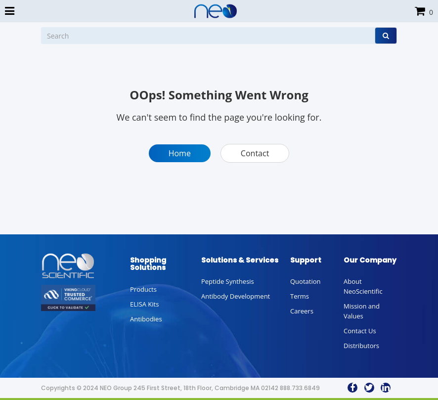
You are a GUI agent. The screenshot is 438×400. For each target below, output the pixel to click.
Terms (299, 296)
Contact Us (360, 330)
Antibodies (146, 318)
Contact (255, 153)
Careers (301, 311)
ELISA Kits (144, 304)
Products (143, 289)
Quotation (305, 281)
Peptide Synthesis (227, 281)
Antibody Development (235, 296)
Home (180, 153)
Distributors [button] (361, 345)
